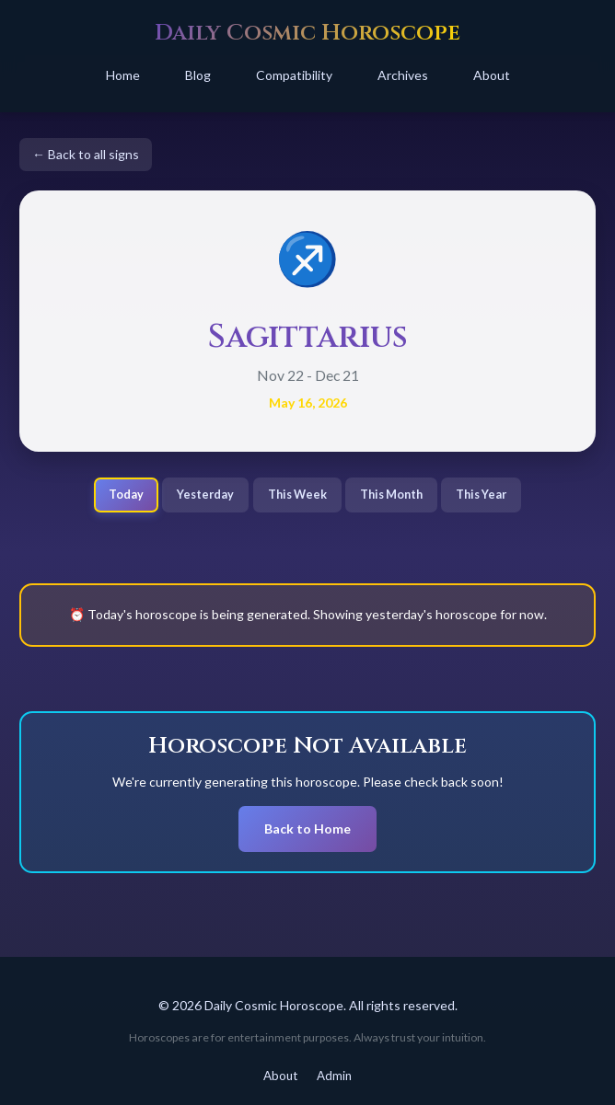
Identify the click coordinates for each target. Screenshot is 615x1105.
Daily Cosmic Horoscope (307, 32)
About (491, 75)
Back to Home (307, 828)
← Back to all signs (85, 154)
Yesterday (205, 494)
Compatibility (294, 75)
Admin (334, 1075)
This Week (297, 494)
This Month (391, 494)
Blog (198, 75)
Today (126, 494)
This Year (481, 494)
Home (123, 75)
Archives (402, 75)
